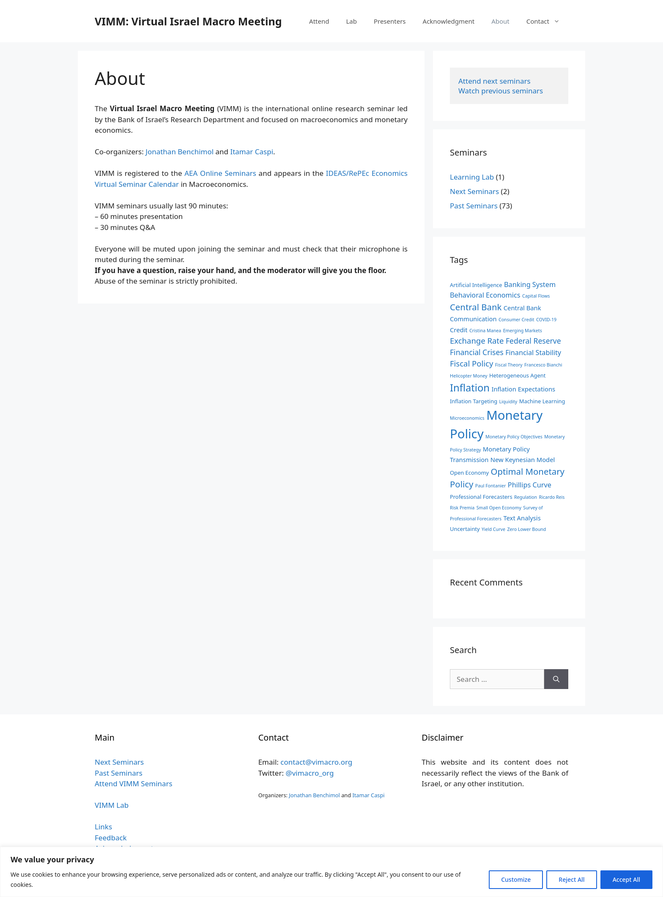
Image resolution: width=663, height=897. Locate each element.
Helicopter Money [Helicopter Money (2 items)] (468, 376)
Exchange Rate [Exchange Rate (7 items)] (477, 340)
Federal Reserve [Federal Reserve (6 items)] (533, 341)
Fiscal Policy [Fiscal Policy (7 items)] (471, 363)
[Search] (556, 679)
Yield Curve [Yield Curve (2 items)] (493, 529)
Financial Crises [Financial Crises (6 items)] (477, 352)
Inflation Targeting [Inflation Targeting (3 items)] (473, 401)
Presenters (390, 21)
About (500, 21)
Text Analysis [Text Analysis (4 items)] (521, 518)
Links (103, 826)
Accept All (626, 879)
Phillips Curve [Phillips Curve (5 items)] (529, 485)
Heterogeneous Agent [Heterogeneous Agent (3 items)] (517, 375)
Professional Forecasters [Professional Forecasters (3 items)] (481, 496)
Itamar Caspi (251, 151)
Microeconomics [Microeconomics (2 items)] (467, 418)
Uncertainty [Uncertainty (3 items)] (465, 529)
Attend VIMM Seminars (134, 783)
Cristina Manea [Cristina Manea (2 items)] (485, 331)
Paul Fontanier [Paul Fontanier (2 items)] (490, 486)
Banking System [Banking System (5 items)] (530, 284)
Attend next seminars (494, 81)
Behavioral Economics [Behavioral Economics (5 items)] (485, 295)
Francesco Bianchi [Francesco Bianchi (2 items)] (543, 365)
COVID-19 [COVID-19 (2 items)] (546, 320)
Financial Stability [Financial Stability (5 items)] (533, 352)
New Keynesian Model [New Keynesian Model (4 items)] (522, 459)
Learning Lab (472, 177)
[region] (331, 872)
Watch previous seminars (500, 91)
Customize (516, 879)
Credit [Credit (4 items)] (459, 329)
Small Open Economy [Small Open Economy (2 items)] (499, 508)
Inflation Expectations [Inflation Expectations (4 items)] (523, 389)
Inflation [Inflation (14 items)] (470, 387)
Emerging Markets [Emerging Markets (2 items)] (522, 331)
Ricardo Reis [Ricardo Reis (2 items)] (552, 497)
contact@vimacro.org (316, 762)
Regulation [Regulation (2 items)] (525, 497)
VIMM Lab (112, 805)
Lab (351, 21)
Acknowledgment (449, 21)
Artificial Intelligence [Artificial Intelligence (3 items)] (476, 285)
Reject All (571, 879)
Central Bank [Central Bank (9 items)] (475, 307)
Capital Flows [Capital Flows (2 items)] (536, 296)
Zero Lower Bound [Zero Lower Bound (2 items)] (526, 529)
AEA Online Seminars (220, 173)
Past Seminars (474, 206)
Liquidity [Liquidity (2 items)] (508, 402)
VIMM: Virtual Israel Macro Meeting (188, 21)
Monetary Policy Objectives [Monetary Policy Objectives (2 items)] (513, 437)
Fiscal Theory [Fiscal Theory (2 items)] (509, 365)
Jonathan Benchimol (179, 151)
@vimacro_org (309, 773)
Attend (319, 21)
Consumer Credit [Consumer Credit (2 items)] (516, 320)
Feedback (111, 837)
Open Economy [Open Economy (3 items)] (469, 472)
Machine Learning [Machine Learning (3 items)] (542, 401)
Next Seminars (474, 191)
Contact (547, 21)
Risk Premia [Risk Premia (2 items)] (462, 508)
